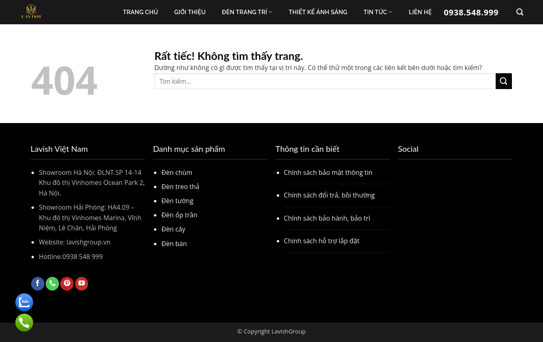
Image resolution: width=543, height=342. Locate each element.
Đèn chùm (176, 172)
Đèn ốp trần (179, 214)
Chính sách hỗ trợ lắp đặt (322, 240)
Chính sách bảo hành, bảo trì (327, 218)
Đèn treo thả (180, 186)
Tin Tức (378, 12)
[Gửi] (504, 81)
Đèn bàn (174, 243)
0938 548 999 (83, 256)
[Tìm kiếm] (519, 12)
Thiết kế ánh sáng (318, 11)
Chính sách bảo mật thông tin (328, 172)
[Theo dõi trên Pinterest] (67, 284)
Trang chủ (140, 11)
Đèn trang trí (247, 12)
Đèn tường (177, 200)
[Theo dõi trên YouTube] (81, 284)
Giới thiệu (190, 11)
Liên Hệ (420, 11)
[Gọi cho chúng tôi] (52, 284)
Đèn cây (173, 229)
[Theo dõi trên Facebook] (37, 284)
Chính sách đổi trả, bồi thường (329, 195)
